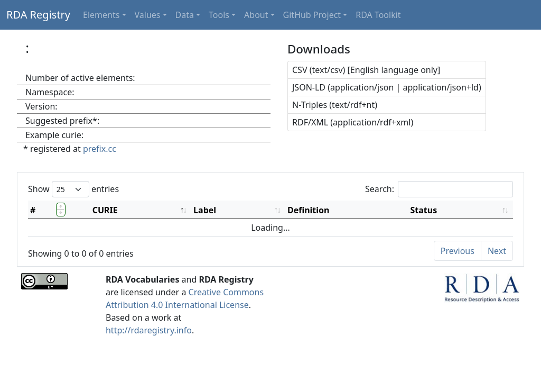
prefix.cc (99, 149)
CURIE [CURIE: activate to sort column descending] (105, 210)
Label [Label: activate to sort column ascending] (204, 210)
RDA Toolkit (378, 15)
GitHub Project (312, 15)
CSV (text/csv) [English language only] (366, 70)
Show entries (73, 189)
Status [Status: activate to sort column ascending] (423, 210)
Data (184, 15)
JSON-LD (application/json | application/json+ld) (386, 87)
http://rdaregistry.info (149, 330)
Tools (219, 15)
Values (148, 15)
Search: (439, 189)
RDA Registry (38, 14)
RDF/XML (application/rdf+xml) (352, 122)
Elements (101, 15)
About (256, 15)
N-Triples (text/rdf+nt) (334, 105)
